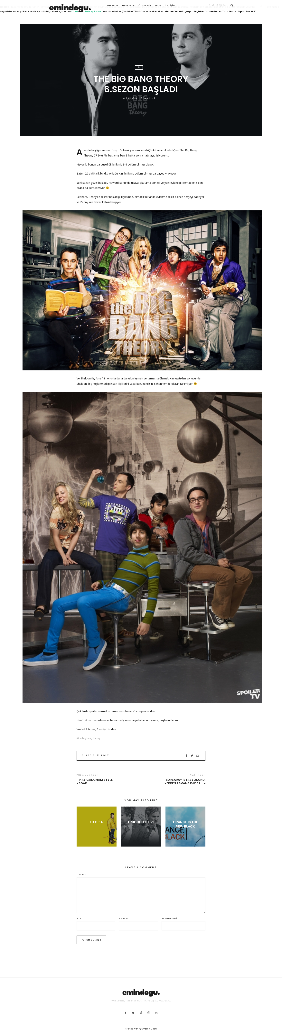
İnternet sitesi (169, 918)
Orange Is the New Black (185, 824)
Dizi (138, 67)
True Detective (141, 822)
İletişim (170, 5)
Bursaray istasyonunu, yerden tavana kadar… (184, 781)
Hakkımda (128, 5)
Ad (79, 918)
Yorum (81, 874)
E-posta (123, 918)
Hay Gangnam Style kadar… (95, 781)
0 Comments (148, 97)
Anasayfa (112, 5)
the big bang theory (89, 738)
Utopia (96, 822)
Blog (158, 5)
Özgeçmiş (144, 5)
